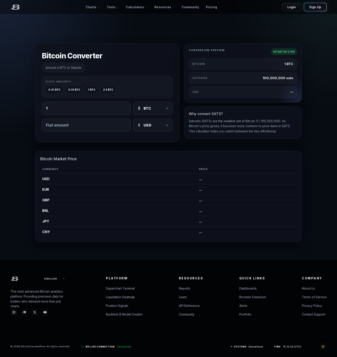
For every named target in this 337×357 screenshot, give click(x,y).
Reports (184, 288)
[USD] (153, 125)
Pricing (211, 7)
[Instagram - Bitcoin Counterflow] (13, 312)
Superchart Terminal (120, 288)
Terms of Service (314, 297)
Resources (162, 7)
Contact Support (313, 314)
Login (291, 7)
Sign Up (315, 7)
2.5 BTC (108, 89)
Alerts (243, 305)
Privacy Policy (312, 305)
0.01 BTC (54, 89)
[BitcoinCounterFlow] (15, 7)
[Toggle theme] (323, 346)
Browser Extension (252, 297)
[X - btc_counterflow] (34, 312)
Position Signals (117, 305)
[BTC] (153, 108)
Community (190, 7)
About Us (308, 288)
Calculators (135, 7)
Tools (111, 7)
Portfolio (245, 314)
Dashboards (248, 288)
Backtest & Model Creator (124, 314)
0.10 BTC (74, 89)
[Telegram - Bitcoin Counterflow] (24, 312)
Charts (91, 7)
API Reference (189, 305)
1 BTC (91, 89)
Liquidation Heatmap (120, 297)
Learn (183, 297)
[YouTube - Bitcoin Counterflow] (45, 312)
